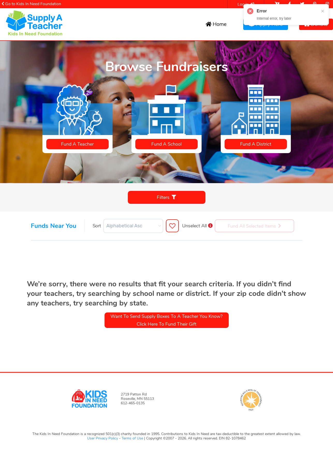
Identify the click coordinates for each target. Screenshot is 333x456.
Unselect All (197, 226)
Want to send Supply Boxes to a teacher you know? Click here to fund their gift (166, 320)
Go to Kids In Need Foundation (31, 4)
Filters (166, 197)
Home (216, 24)
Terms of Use (132, 438)
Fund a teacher (77, 144)
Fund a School (166, 144)
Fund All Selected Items (254, 226)
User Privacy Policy (103, 438)
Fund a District (255, 144)
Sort (97, 226)
